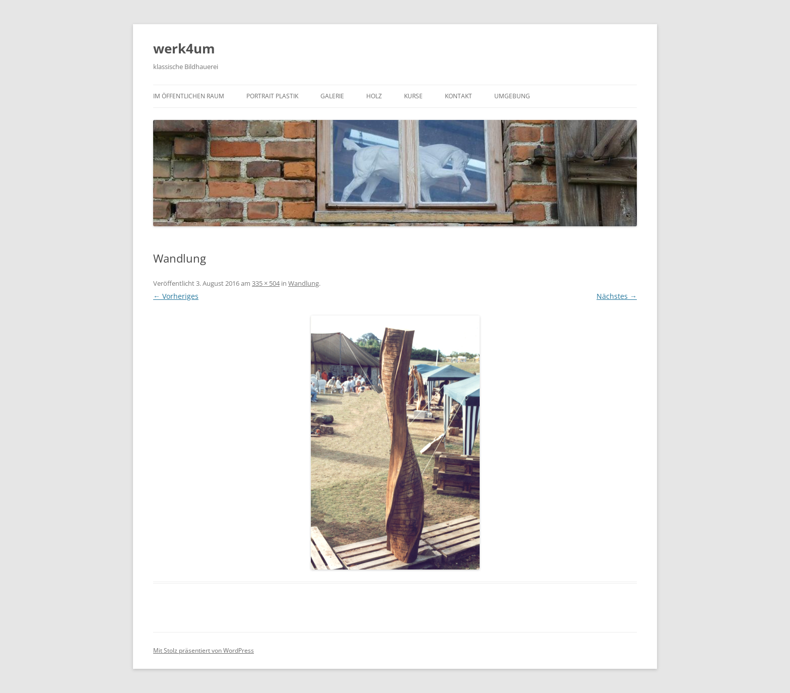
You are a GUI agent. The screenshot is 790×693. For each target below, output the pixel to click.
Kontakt (458, 96)
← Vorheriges (176, 296)
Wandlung (303, 283)
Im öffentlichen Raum (188, 96)
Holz (374, 96)
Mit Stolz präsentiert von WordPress (203, 650)
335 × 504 (266, 283)
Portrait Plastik (272, 96)
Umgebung (512, 96)
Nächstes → (617, 296)
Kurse (413, 96)
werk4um (184, 48)
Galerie (332, 96)
